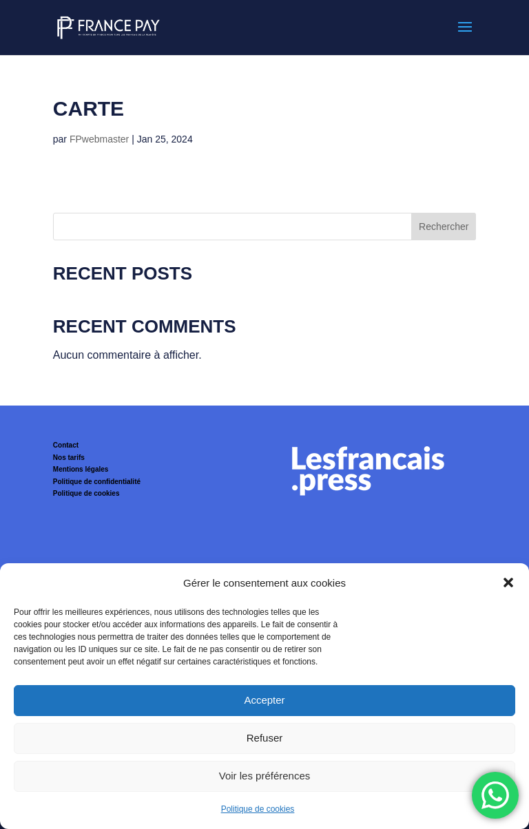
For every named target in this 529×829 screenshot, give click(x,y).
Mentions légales (81, 469)
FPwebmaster (99, 139)
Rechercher (443, 226)
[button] (508, 582)
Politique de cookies (258, 809)
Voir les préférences (265, 775)
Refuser (265, 738)
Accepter (264, 700)
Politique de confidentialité (97, 481)
